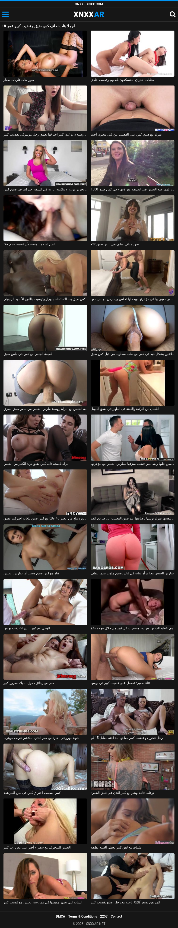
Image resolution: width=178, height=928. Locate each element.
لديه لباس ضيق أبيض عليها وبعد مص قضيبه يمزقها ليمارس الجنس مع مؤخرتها (132, 464)
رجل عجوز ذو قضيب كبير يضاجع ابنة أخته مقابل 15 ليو (127, 738)
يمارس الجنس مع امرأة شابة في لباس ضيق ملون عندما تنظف (132, 573)
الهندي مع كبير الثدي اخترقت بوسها (26, 628)
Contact (116, 916)
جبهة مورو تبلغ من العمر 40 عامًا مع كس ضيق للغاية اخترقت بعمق (45, 518)
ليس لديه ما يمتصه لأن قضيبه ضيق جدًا (29, 244)
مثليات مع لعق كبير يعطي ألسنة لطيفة (116, 847)
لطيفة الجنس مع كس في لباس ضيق (27, 354)
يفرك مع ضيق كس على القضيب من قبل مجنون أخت (126, 134)
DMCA (60, 916)
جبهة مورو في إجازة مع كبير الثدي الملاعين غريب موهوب (41, 738)
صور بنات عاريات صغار (18, 80)
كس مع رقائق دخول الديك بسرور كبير (28, 683)
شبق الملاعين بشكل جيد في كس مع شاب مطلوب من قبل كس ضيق (132, 354)
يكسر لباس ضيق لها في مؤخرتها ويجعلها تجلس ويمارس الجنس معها (132, 299)
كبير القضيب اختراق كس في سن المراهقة (31, 793)
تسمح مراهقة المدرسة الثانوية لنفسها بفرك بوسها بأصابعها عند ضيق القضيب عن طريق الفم (132, 518)
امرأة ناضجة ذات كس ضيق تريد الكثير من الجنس (36, 464)
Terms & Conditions (82, 916)
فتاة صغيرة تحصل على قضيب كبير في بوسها (120, 683)
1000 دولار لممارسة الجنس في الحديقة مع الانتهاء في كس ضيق (132, 189)
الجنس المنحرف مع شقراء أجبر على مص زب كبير (37, 847)
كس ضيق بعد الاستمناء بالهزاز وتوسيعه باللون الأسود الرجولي (44, 299)
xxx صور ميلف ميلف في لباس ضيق (115, 244)
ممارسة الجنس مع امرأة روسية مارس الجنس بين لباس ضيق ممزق (45, 409)
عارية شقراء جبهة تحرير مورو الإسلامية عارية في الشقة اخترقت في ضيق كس (45, 189)
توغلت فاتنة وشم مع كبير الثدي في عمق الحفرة (122, 793)
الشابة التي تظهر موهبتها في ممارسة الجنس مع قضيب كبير (42, 902)
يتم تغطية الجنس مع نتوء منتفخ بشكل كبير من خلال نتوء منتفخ (132, 628)
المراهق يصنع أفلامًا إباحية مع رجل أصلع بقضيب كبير (125, 902)
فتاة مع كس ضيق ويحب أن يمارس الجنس (31, 573)
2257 (104, 916)
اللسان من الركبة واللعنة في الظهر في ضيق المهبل (125, 409)
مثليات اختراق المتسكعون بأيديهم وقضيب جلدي (122, 80)
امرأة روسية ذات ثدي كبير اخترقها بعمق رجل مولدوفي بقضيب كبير (45, 134)
